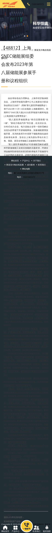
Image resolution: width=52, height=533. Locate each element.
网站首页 (15, 160)
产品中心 (26, 160)
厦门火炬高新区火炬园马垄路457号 (29, 173)
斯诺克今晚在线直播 (15, 164)
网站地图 (26, 168)
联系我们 (42, 164)
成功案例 (31, 164)
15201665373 (38, 4)
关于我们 (37, 160)
